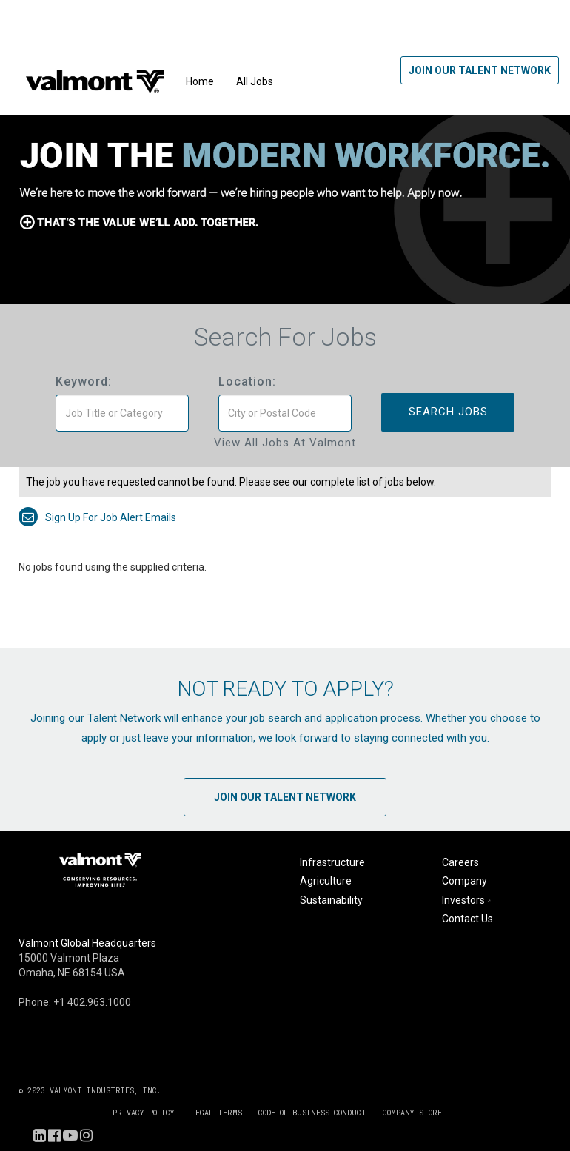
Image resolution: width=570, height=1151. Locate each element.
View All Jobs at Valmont (285, 442)
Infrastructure (332, 862)
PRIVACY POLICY (144, 1113)
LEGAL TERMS (216, 1113)
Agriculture (326, 881)
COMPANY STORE (412, 1113)
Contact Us (467, 919)
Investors (468, 900)
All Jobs (254, 81)
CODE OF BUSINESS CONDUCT (312, 1113)
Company (464, 881)
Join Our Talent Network (480, 70)
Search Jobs (448, 411)
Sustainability (331, 900)
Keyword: (84, 382)
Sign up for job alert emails (97, 517)
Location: (247, 382)
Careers (460, 862)
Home (200, 81)
